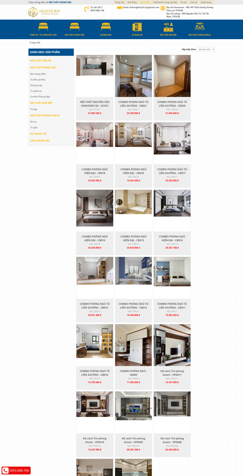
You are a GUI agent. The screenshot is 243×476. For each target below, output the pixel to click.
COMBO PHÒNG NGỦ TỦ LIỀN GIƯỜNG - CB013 (128, 245)
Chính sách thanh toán (183, 427)
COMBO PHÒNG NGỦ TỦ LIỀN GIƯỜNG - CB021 (128, 107)
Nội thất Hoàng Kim (150, 465)
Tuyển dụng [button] (206, 2)
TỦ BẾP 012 (162, 380)
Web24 (175, 465)
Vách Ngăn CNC (40, 140)
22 (153, 405)
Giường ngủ (36, 85)
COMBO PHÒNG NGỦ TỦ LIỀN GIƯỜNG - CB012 (162, 245)
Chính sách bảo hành (182, 441)
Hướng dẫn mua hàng (136, 427)
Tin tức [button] (183, 2)
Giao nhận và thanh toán (137, 431)
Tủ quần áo (36, 90)
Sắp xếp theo (189, 49)
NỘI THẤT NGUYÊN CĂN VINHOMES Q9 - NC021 (92, 107)
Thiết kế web (166, 465)
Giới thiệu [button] (132, 2)
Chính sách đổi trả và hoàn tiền (187, 436)
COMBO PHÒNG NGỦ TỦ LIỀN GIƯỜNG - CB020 (162, 107)
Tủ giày (34, 127)
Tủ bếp (33, 109)
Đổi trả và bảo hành (135, 436)
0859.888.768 (19, 470)
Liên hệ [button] (193, 2)
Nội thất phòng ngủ (43, 67)
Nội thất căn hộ (40, 60)
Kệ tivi (33, 121)
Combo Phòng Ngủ (40, 96)
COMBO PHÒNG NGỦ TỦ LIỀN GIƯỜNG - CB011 (197, 245)
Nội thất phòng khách (45, 115)
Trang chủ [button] (119, 2)
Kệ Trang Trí (38, 133)
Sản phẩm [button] (145, 2)
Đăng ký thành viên (134, 441)
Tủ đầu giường (37, 79)
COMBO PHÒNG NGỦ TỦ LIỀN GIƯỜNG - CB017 (128, 176)
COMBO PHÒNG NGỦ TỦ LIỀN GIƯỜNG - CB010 (93, 315)
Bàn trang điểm (38, 73)
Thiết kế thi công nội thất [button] (165, 2)
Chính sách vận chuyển (183, 431)
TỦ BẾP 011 (197, 380)
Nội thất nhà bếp (41, 102)
